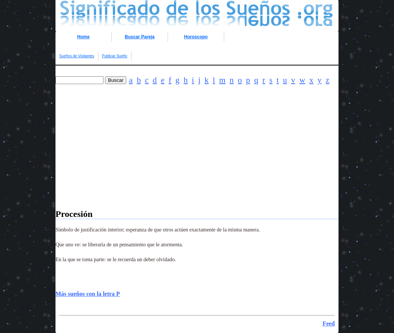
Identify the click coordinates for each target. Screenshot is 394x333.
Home (83, 36)
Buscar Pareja (140, 36)
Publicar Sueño (114, 56)
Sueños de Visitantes (76, 56)
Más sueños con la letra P (87, 294)
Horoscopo (195, 36)
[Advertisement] (197, 157)
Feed (328, 323)
